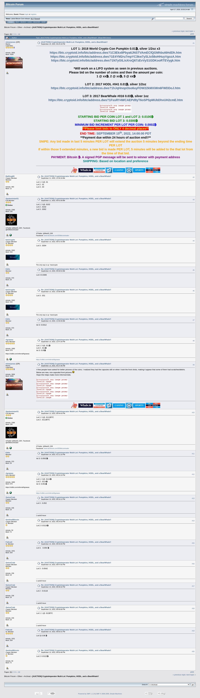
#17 (193, 586)
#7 (193, 320)
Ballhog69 (10, 176)
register (33, 14)
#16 (193, 564)
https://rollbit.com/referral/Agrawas (48, 359)
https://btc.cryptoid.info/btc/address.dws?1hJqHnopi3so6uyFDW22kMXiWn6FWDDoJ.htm (115, 88)
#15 (193, 543)
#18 (193, 608)
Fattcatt (9, 542)
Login (30, 22)
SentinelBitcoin (12, 520)
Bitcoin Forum (10, 27)
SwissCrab (10, 497)
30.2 (32, 19)
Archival (27, 27)
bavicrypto (10, 240)
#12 (193, 474)
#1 (193, 43)
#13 (193, 498)
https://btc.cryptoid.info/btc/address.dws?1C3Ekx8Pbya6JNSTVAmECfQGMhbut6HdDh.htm (116, 52)
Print (192, 34)
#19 (193, 631)
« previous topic (178, 31)
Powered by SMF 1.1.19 (86, 694)
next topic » (190, 31)
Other (20, 27)
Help (17, 22)
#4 (193, 241)
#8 (193, 341)
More (43, 22)
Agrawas (9, 340)
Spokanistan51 (12, 198)
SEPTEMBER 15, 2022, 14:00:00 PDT (123, 133)
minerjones (10, 42)
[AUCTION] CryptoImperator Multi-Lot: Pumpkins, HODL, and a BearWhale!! (65, 27)
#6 (193, 291)
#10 (193, 412)
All (19, 34)
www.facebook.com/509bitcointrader (56, 235)
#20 (193, 651)
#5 (193, 270)
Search (23, 22)
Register (36, 22)
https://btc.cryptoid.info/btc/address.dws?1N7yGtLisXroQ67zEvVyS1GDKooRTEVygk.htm (115, 60)
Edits (8, 269)
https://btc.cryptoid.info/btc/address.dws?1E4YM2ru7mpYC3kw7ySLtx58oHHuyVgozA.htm (115, 56)
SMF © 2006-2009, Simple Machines (109, 694)
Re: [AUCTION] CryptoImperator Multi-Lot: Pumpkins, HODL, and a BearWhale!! (76, 176)
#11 (193, 454)
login (27, 14)
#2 (193, 177)
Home (11, 22)
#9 (193, 365)
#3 (193, 199)
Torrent (37, 19)
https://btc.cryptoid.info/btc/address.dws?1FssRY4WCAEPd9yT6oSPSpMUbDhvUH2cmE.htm (115, 100)
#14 (193, 521)
